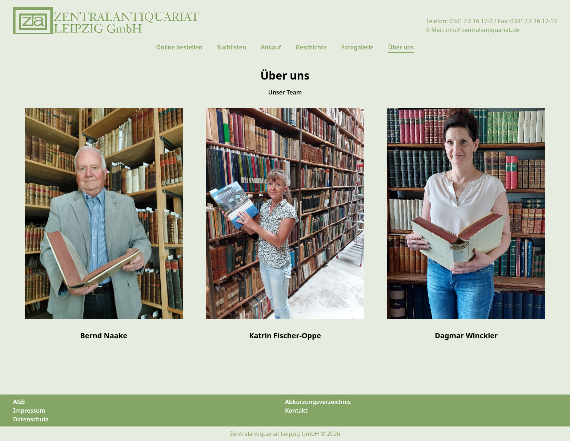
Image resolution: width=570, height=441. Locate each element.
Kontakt (296, 410)
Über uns (401, 47)
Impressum (29, 410)
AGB (19, 402)
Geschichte (311, 47)
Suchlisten (231, 47)
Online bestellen (179, 47)
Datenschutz (31, 419)
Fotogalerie (357, 47)
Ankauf (271, 47)
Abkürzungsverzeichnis (318, 402)
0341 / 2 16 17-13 (533, 21)
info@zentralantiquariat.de (482, 30)
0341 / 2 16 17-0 (471, 21)
